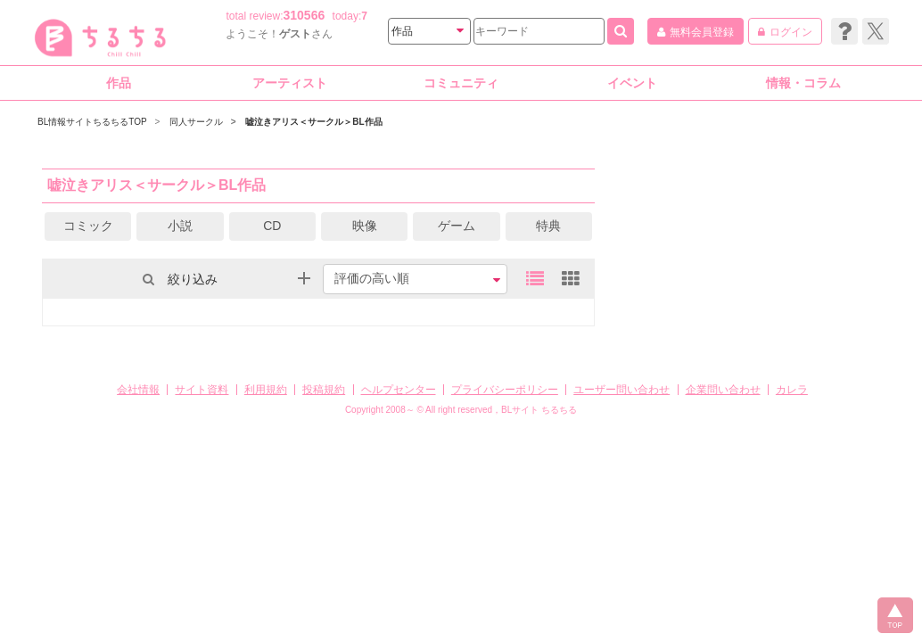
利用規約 (265, 389)
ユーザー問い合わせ (621, 389)
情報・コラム (803, 83)
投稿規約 (323, 389)
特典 (548, 225)
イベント (632, 83)
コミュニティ (461, 83)
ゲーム (456, 225)
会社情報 (138, 389)
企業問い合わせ (723, 389)
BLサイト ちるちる (539, 410)
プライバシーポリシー (504, 389)
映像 (364, 225)
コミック (88, 225)
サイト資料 (201, 389)
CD (272, 225)
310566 (304, 15)
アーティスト (289, 83)
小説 (180, 225)
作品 (118, 83)
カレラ (792, 389)
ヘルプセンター (398, 389)
